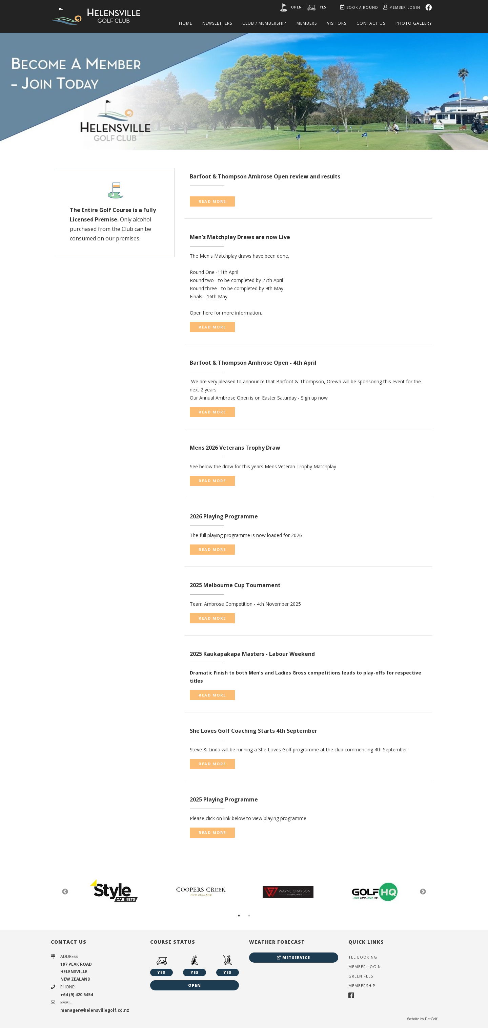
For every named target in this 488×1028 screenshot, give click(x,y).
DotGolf (431, 1018)
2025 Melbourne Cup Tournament (235, 585)
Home (185, 23)
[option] (244, 91)
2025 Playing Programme (224, 799)
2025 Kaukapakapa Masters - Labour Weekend (252, 654)
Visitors (336, 23)
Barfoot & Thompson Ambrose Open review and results (265, 176)
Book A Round (359, 7)
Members (307, 23)
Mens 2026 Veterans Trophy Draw (235, 447)
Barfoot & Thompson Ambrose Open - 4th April (253, 362)
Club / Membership (264, 23)
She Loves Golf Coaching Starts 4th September (253, 730)
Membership (361, 985)
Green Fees (360, 976)
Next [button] (423, 891)
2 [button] (249, 915)
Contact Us (371, 23)
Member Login (401, 7)
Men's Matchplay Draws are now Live (240, 237)
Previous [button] (65, 891)
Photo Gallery (413, 23)
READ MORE (212, 201)
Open (296, 7)
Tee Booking (362, 957)
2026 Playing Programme (224, 516)
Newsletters (217, 23)
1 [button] (239, 915)
